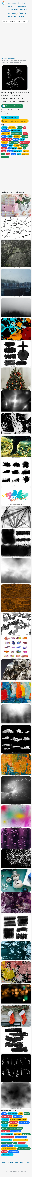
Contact (16, 1166)
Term (16, 1162)
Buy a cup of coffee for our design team (14, 121)
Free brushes (12, 13)
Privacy (21, 1162)
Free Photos (22, 3)
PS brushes (11, 58)
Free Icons (23, 10)
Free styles (22, 13)
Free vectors (12, 3)
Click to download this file (12, 106)
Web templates (12, 10)
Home (4, 58)
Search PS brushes (9, 21)
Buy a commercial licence (10, 117)
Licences (10, 1162)
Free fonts (11, 6)
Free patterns (12, 16)
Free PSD (22, 16)
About (28, 1162)
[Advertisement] (16, 40)
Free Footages (21, 6)
